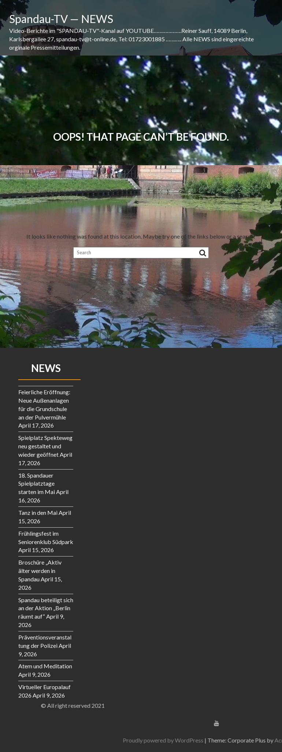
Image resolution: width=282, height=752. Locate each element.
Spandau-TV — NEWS (61, 18)
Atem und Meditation (45, 665)
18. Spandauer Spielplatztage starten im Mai (36, 483)
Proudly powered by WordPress (211, 740)
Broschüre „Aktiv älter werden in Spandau (40, 570)
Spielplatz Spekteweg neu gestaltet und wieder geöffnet (45, 446)
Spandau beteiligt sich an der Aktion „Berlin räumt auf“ (45, 608)
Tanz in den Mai (37, 512)
